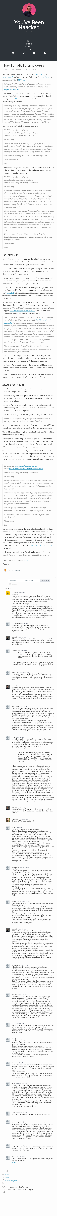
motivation (24, 69)
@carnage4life (7, 77)
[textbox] (32, 573)
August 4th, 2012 (22, 807)
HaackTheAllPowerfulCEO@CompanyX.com (26, 468)
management (18, 69)
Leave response (45, 580)
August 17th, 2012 (19, 1023)
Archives (29, 43)
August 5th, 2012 (20, 827)
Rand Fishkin (46, 77)
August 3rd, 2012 (21, 592)
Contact (29, 49)
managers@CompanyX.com (26, 466)
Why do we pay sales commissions (22, 311)
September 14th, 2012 (21, 1083)
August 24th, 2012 (21, 1039)
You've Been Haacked (29, 25)
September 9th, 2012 (20, 1063)
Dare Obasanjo (40, 74)
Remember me (13, 584)
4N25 (14, 1162)
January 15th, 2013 (20, 1156)
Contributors (29, 46)
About (29, 41)
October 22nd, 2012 (21, 1121)
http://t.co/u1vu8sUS (11, 89)
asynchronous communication (40, 545)
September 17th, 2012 (21, 1112)
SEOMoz (21, 80)
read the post (17, 99)
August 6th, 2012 (26, 901)
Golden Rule (10, 293)
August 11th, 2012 (22, 994)
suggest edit (34, 69)
